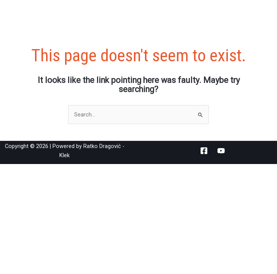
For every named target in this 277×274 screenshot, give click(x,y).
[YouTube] (221, 150)
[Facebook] (204, 150)
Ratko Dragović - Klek (69, 13)
